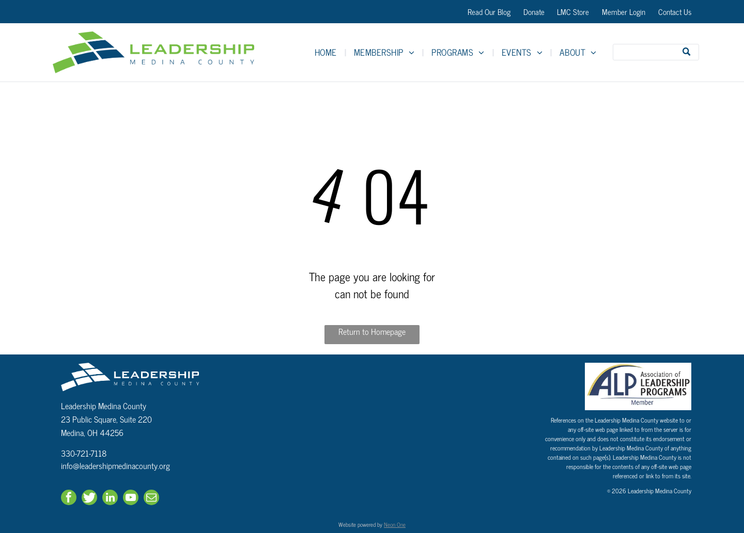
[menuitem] (326, 52)
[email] (151, 499)
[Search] (656, 52)
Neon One (395, 524)
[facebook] (68, 499)
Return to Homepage (372, 331)
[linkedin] (110, 499)
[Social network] (89, 499)
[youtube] (130, 499)
